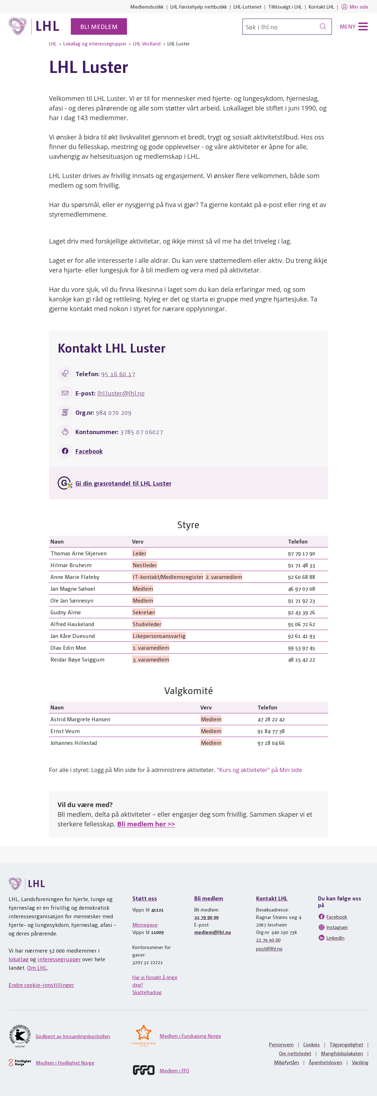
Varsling (360, 1062)
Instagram (333, 927)
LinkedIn (331, 937)
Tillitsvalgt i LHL (285, 6)
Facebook (89, 451)
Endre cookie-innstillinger (41, 984)
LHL (53, 43)
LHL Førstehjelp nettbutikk (198, 6)
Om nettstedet (295, 1053)
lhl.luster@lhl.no (121, 393)
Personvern (281, 1044)
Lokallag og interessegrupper (94, 43)
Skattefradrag (147, 992)
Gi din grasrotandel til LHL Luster (123, 483)
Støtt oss (144, 898)
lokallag (19, 959)
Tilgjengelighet (346, 1044)
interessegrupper (59, 959)
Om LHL (37, 967)
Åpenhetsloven (325, 1062)
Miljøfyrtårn (286, 1062)
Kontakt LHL (321, 6)
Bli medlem (99, 26)
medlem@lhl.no (212, 932)
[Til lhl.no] (34, 26)
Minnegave (144, 924)
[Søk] (287, 27)
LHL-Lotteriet (247, 6)
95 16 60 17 (118, 373)
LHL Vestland (147, 43)
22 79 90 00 (206, 917)
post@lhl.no (269, 948)
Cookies (311, 1044)
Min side (354, 6)
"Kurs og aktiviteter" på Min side (259, 770)
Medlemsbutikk (146, 6)
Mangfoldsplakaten (342, 1053)
